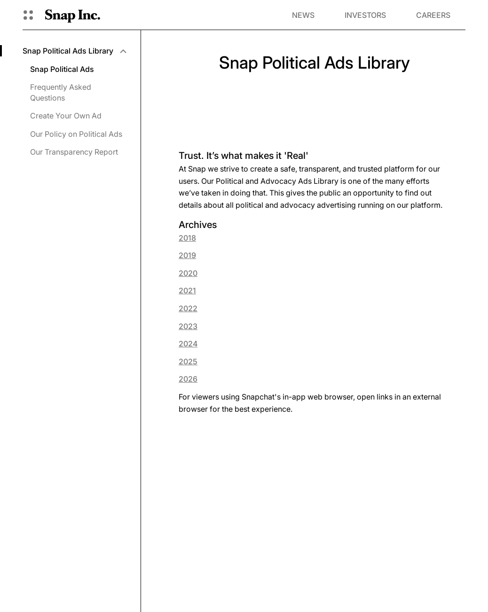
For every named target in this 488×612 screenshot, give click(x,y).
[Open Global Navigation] (28, 15)
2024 (188, 343)
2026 (188, 379)
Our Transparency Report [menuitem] (74, 152)
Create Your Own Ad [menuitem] (66, 115)
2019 (187, 255)
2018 (187, 238)
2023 (188, 326)
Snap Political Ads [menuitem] (62, 69)
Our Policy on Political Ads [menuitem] (76, 134)
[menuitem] (74, 50)
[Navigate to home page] (72, 15)
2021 (187, 290)
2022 (188, 308)
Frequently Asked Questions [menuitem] (60, 92)
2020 (188, 273)
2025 (188, 361)
